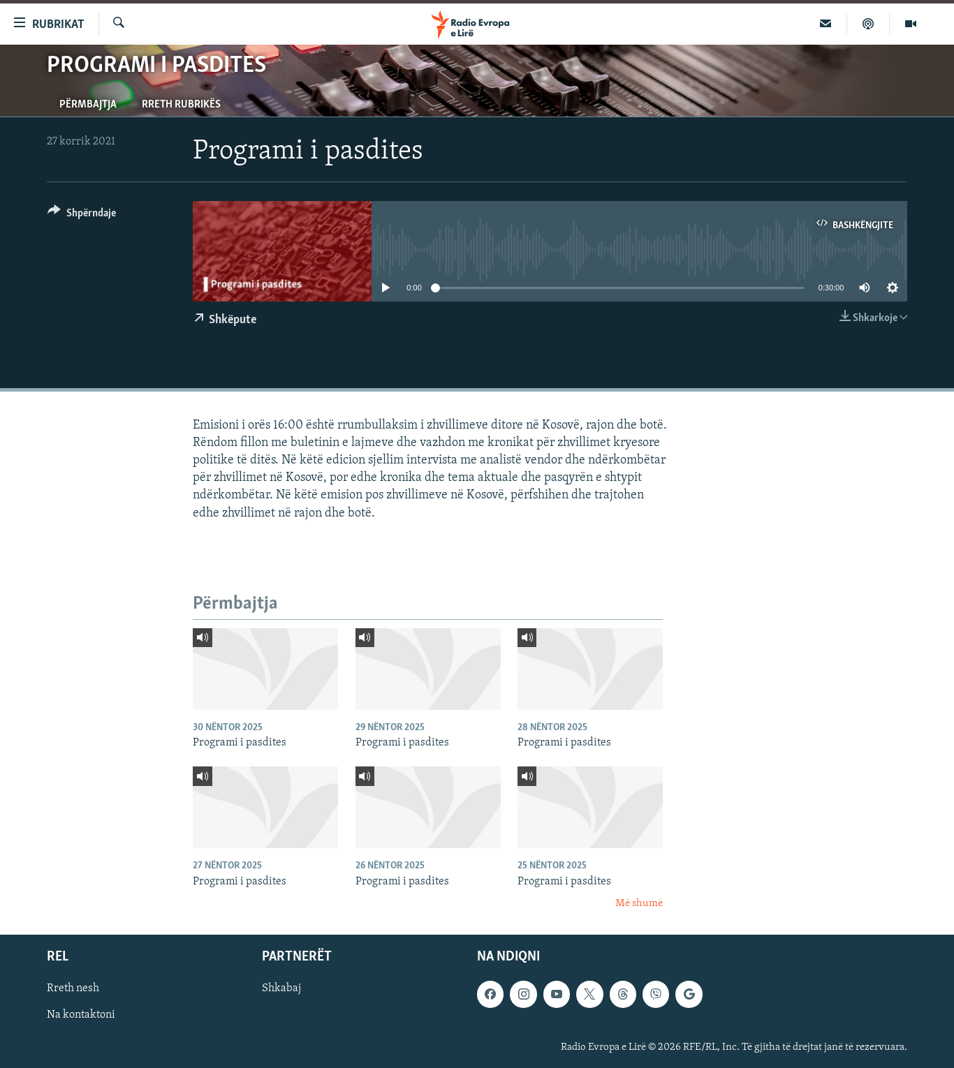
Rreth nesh (73, 989)
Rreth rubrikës (181, 104)
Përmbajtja (88, 104)
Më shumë (639, 903)
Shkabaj (281, 989)
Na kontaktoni (81, 1015)
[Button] (81, 215)
